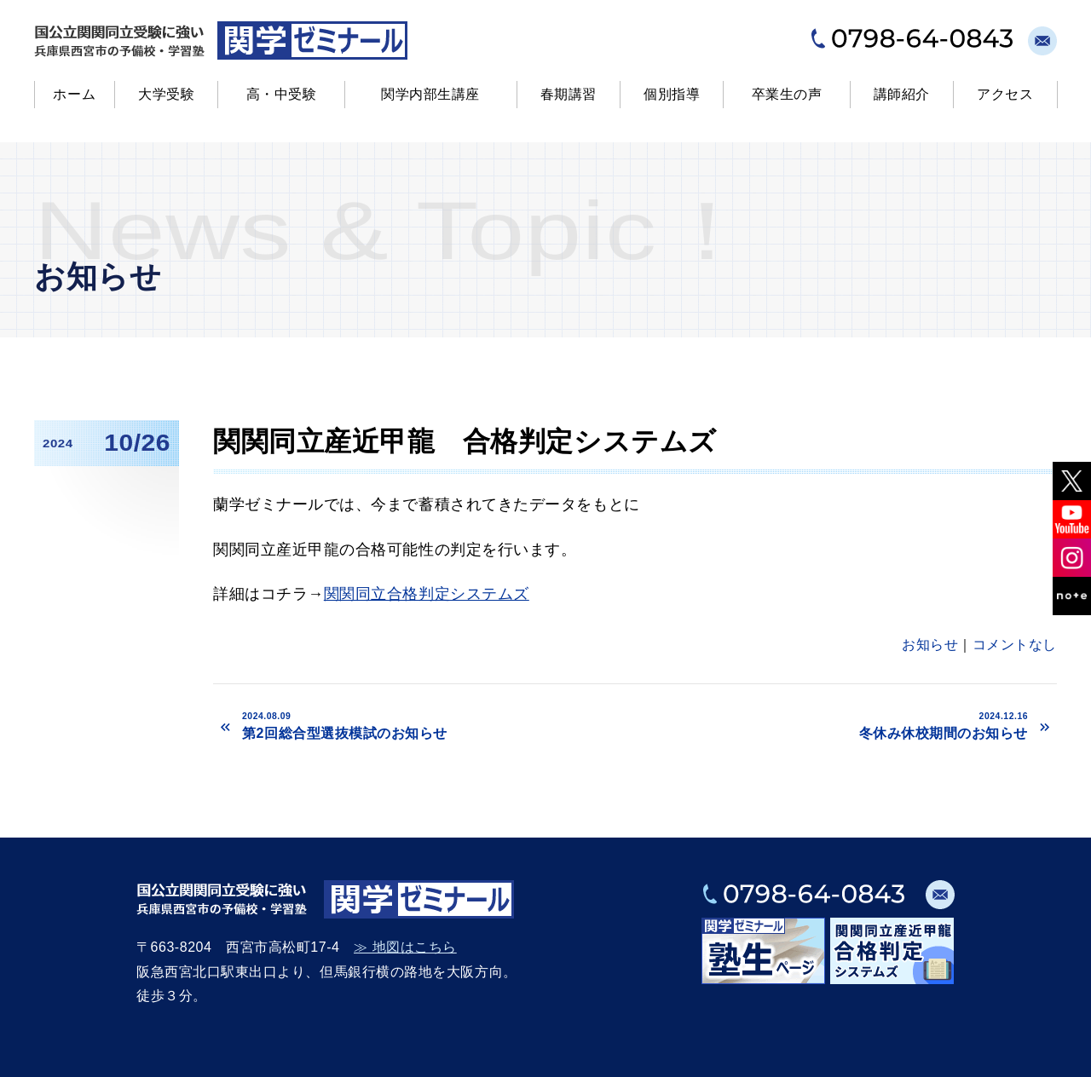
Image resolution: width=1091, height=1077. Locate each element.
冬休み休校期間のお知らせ (844, 725)
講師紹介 (902, 94)
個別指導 (672, 94)
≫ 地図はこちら (405, 947)
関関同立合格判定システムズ (426, 593)
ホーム (74, 94)
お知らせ (930, 644)
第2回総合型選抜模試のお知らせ (443, 725)
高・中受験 (281, 94)
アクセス (1005, 94)
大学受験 (166, 94)
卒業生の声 (787, 94)
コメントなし (1015, 644)
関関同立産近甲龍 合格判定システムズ (465, 441)
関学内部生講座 (430, 94)
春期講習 (568, 94)
